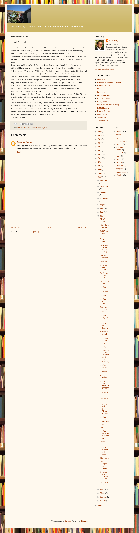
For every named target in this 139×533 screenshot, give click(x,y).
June (102, 212)
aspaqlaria (101, 79)
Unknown (21, 142)
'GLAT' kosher (103, 220)
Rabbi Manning (103, 108)
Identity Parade (103, 377)
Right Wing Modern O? (104, 233)
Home (49, 227)
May (102, 216)
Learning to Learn (104, 483)
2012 (100, 158)
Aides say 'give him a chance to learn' (104, 475)
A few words (104, 458)
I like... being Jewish (104, 226)
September (104, 199)
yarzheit (119, 132)
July (102, 208)
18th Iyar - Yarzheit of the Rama (104, 450)
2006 (100, 505)
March (102, 493)
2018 (100, 139)
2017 (100, 143)
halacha (119, 163)
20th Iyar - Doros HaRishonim (104, 420)
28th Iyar (103, 295)
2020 (100, 132)
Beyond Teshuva (103, 86)
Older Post (82, 227)
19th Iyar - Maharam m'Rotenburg (104, 434)
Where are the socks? (104, 256)
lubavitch (119, 175)
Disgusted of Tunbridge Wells (104, 309)
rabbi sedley (114, 41)
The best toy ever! (104, 282)
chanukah (119, 153)
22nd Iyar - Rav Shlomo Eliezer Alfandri (104, 408)
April (102, 489)
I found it (103, 428)
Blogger (84, 521)
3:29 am (29, 142)
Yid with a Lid (102, 121)
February (103, 497)
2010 (100, 166)
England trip (104, 261)
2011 (100, 162)
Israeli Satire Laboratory (106, 95)
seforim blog (102, 114)
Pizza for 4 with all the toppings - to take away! (104, 337)
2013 (100, 154)
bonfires (27, 128)
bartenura (20, 128)
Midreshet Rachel (120, 149)
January (103, 501)
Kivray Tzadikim (103, 102)
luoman (68, 521)
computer (119, 169)
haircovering (121, 172)
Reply (19, 152)
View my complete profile (105, 69)
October (103, 193)
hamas (118, 156)
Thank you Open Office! (104, 275)
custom (33, 128)
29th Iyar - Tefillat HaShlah (104, 289)
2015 (100, 151)
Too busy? (103, 347)
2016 (100, 147)
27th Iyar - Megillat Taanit (104, 317)
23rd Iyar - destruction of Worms (104, 368)
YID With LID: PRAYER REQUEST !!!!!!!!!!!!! (104, 388)
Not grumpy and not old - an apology (104, 248)
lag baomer (45, 128)
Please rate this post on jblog (108, 105)
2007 (100, 177)
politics (118, 135)
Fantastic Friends (103, 240)
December (104, 180)
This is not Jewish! (103, 443)
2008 (100, 173)
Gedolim (119, 144)
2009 (100, 170)
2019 (100, 135)
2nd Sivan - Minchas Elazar (104, 267)
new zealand (120, 141)
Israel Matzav (102, 92)
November (104, 186)
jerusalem (119, 166)
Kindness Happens (104, 98)
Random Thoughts (104, 111)
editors (38, 128)
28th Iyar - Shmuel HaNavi (103, 301)
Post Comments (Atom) (30, 232)
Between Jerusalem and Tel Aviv (109, 82)
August (103, 205)
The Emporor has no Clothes (104, 465)
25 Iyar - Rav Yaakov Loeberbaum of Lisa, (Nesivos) (104, 356)
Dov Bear (101, 89)
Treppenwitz (102, 118)
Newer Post (15, 227)
